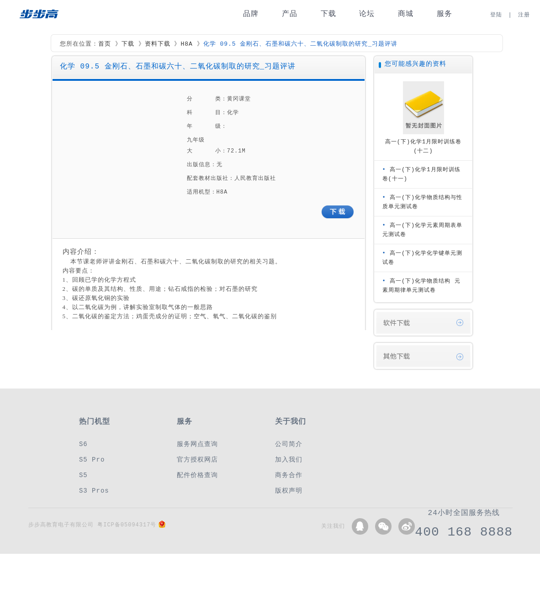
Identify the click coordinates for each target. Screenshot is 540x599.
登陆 (496, 15)
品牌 (251, 14)
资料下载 (157, 44)
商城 (405, 14)
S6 (83, 444)
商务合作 (288, 475)
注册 (524, 15)
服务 (444, 14)
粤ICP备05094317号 (126, 525)
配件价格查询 (197, 475)
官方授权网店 (197, 459)
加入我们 (288, 459)
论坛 (367, 14)
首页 (104, 44)
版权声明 (288, 490)
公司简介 (288, 444)
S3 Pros (94, 490)
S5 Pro (92, 459)
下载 (328, 14)
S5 (83, 475)
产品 (289, 14)
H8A (186, 44)
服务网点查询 (197, 444)
